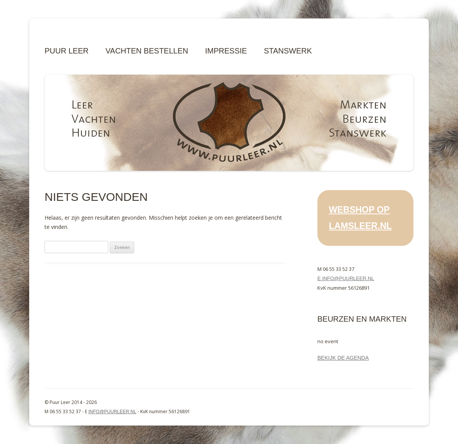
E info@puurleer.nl (345, 278)
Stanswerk (288, 51)
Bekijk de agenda (343, 358)
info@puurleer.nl (112, 411)
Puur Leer (66, 51)
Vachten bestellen (146, 51)
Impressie (226, 51)
